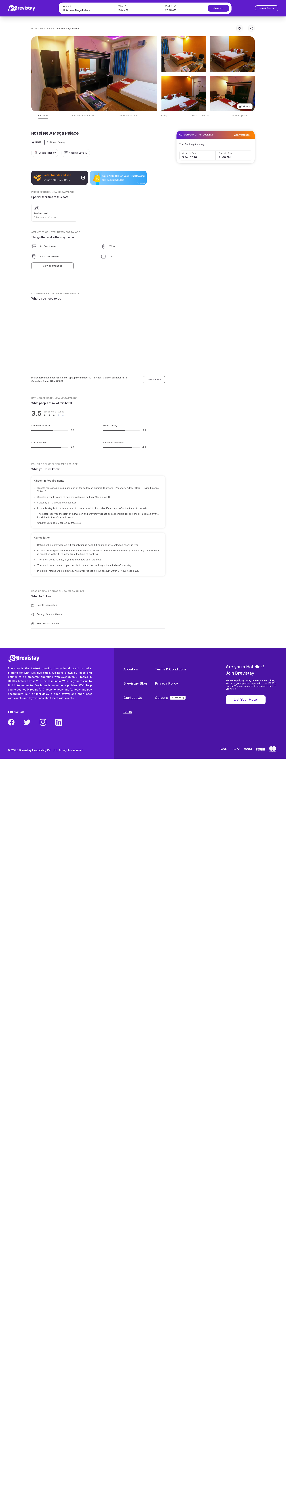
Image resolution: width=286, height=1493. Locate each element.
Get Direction (154, 379)
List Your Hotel (246, 699)
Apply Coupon (242, 135)
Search (218, 8)
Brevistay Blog (135, 683)
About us (130, 669)
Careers (161, 698)
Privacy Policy (166, 683)
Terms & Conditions (170, 669)
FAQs (127, 712)
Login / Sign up (267, 8)
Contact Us (132, 698)
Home (34, 28)
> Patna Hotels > (46, 28)
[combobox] (86, 10)
